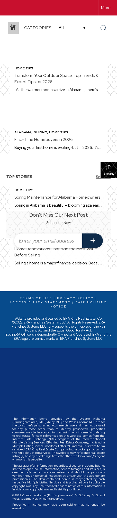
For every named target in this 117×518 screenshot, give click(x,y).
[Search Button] (104, 28)
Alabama (22, 132)
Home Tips (23, 68)
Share (109, 169)
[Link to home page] (8, 7)
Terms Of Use (36, 298)
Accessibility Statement (40, 302)
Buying (40, 132)
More (106, 7)
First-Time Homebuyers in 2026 (43, 139)
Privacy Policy (75, 298)
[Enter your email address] (48, 240)
